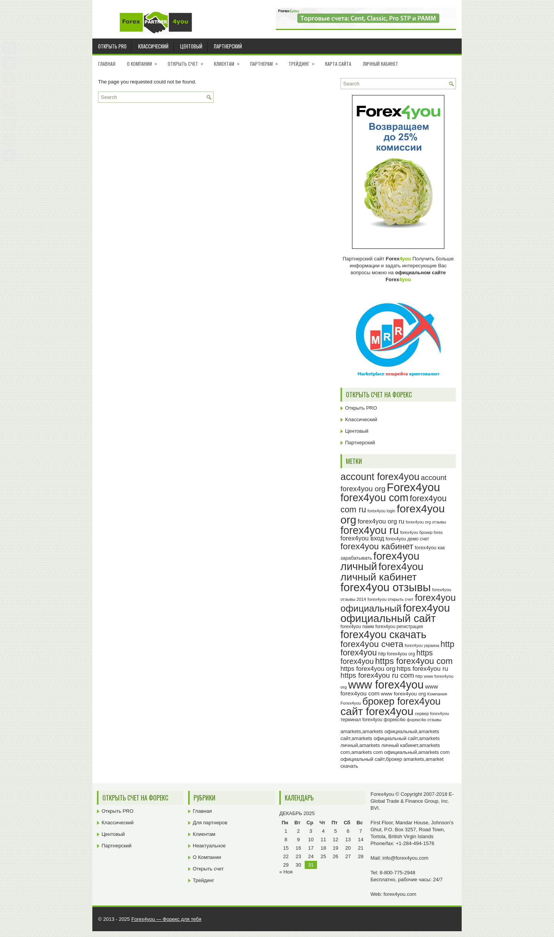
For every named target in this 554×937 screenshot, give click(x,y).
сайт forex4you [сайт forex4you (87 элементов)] (377, 711)
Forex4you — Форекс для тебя (166, 919)
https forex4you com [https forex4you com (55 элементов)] (414, 661)
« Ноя (286, 872)
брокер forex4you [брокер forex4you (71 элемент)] (401, 701)
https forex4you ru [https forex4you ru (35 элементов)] (422, 668)
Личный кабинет (380, 63)
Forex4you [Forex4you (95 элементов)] (413, 487)
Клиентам (229, 61)
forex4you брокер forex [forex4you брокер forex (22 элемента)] (421, 532)
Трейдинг (304, 61)
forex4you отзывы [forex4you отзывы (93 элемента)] (385, 587)
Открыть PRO (112, 46)
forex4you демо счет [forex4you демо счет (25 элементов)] (407, 539)
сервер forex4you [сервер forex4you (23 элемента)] (432, 713)
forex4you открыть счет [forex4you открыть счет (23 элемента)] (390, 599)
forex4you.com (400, 894)
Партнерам (266, 61)
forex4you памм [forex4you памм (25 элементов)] (357, 626)
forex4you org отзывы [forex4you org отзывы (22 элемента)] (426, 522)
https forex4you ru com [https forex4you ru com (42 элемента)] (377, 675)
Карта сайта (338, 63)
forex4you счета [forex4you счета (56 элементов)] (371, 644)
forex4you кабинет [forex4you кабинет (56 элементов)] (376, 546)
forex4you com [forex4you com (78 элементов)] (374, 498)
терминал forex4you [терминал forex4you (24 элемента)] (361, 719)
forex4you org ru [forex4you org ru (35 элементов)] (381, 521)
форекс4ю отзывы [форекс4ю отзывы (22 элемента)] (424, 719)
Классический (153, 46)
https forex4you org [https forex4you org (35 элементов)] (367, 668)
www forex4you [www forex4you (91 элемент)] (386, 685)
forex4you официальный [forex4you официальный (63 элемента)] (398, 602)
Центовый (191, 46)
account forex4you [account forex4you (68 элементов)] (379, 476)
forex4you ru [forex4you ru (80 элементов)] (369, 530)
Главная (106, 63)
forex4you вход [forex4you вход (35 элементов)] (362, 538)
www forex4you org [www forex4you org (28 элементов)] (403, 694)
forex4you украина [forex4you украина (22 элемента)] (422, 645)
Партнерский (228, 46)
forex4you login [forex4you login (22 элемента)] (381, 511)
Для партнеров (210, 822)
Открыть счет (188, 61)
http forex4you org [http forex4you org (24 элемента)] (396, 654)
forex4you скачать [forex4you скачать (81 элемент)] (383, 634)
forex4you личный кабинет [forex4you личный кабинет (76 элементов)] (382, 572)
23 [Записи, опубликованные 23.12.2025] (298, 856)
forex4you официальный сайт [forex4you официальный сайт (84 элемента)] (395, 613)
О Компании (144, 61)
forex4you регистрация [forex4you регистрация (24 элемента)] (399, 626)
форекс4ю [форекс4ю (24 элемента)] (394, 719)
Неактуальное (209, 846)
